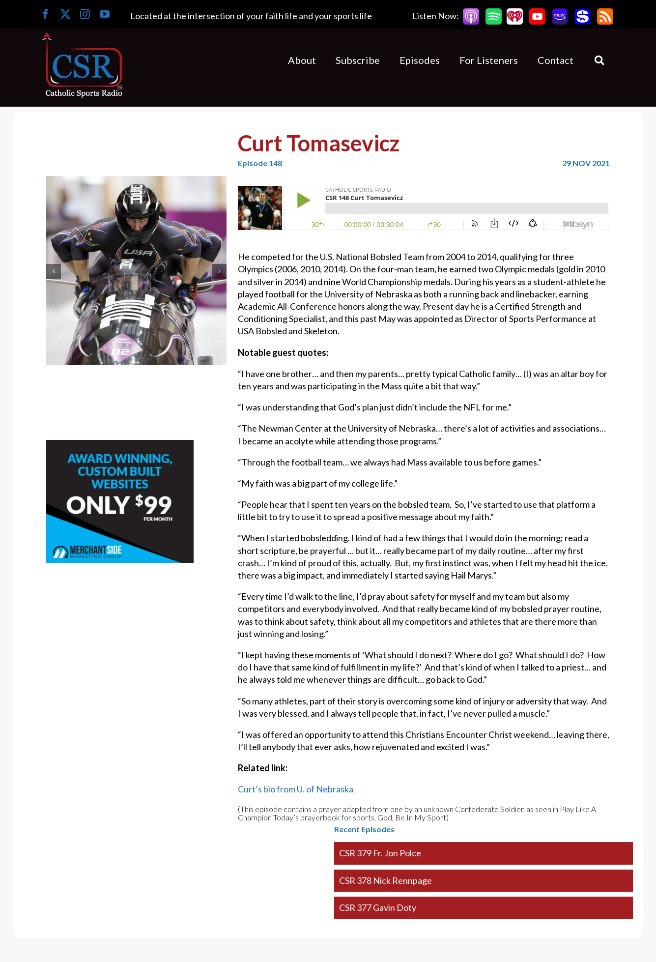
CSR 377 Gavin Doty (377, 907)
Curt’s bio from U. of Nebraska (295, 789)
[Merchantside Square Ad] (120, 445)
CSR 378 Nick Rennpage (385, 880)
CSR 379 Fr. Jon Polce (380, 852)
